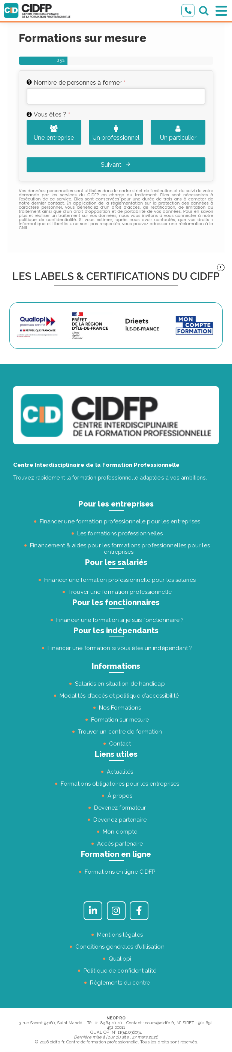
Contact (120, 743)
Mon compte (120, 831)
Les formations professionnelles (120, 533)
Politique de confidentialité (120, 970)
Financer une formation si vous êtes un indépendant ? (120, 648)
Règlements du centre (120, 982)
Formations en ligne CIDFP (120, 871)
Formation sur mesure (120, 719)
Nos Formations (120, 707)
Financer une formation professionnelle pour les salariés (120, 580)
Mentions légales (120, 934)
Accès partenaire (120, 843)
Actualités (120, 771)
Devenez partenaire (120, 819)
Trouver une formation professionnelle (120, 592)
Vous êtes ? (52, 114)
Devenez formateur (120, 807)
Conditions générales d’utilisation (119, 946)
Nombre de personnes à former (79, 82)
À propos (120, 795)
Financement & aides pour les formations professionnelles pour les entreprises (120, 548)
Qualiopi (120, 958)
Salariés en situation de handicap (120, 683)
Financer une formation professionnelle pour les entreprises (120, 521)
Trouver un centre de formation (120, 731)
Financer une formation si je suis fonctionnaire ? (120, 620)
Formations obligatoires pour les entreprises (120, 783)
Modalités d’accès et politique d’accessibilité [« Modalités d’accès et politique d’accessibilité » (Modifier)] (119, 695)
